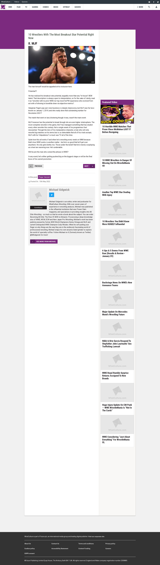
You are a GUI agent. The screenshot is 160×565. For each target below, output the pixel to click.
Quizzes (25, 2)
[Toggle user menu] (156, 7)
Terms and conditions (86, 543)
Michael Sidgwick (59, 189)
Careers (108, 548)
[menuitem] (149, 2)
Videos (16, 2)
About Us (27, 543)
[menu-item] (10, 7)
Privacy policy (110, 543)
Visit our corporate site (96, 536)
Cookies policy (29, 548)
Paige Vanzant (44, 177)
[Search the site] (149, 7)
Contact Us (55, 543)
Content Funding (84, 548)
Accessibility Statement (59, 548)
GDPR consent (29, 553)
